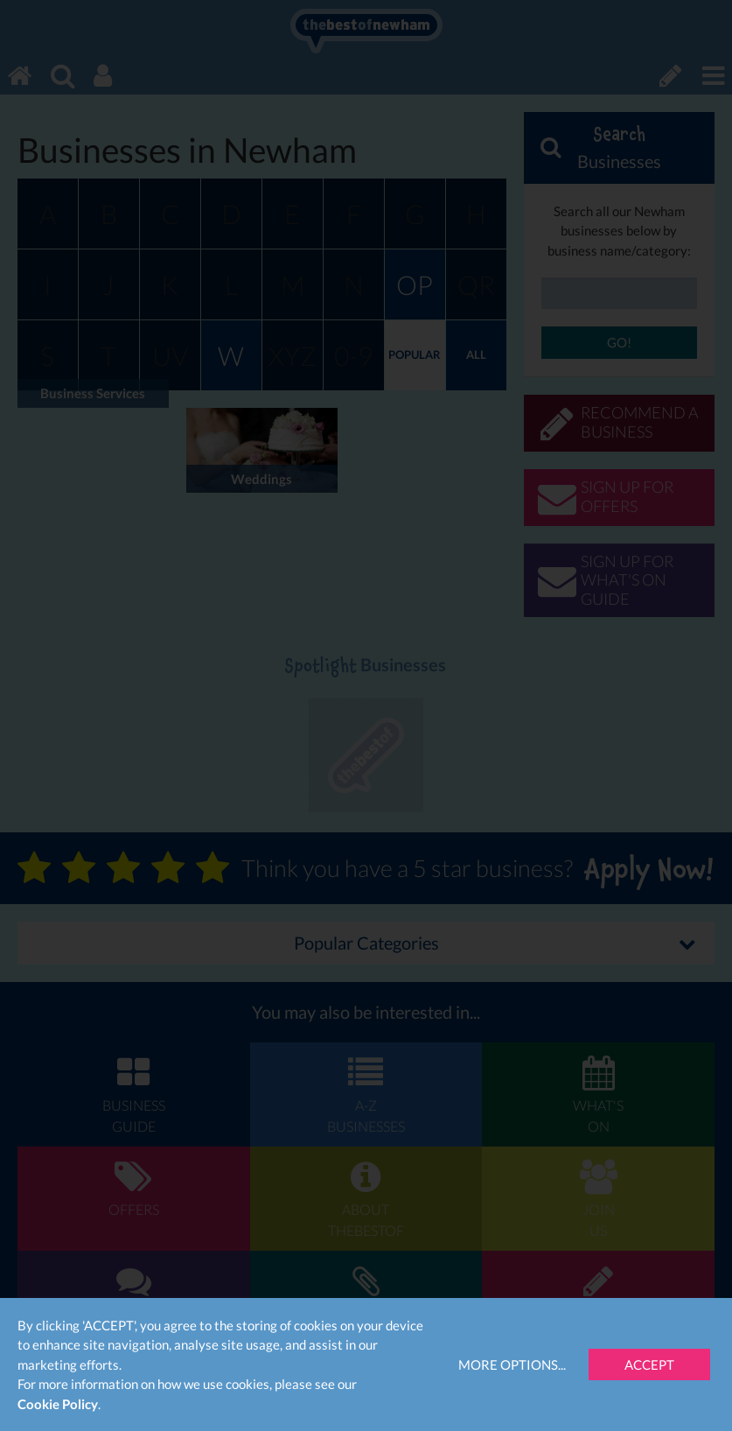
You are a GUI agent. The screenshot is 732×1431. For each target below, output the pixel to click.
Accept (649, 1364)
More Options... (512, 1364)
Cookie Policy (57, 1404)
